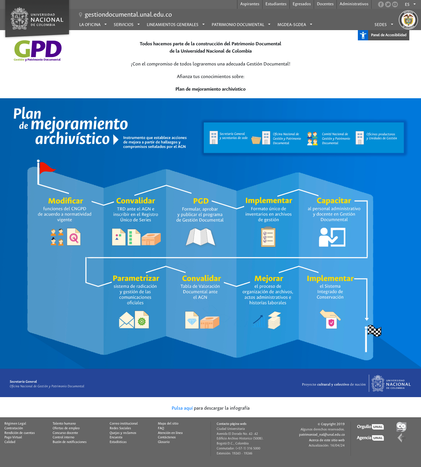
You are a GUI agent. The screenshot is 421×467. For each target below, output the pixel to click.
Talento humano (64, 423)
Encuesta (116, 437)
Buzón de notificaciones (70, 442)
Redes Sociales (120, 428)
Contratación (13, 428)
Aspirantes (249, 4)
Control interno (63, 437)
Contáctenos (167, 437)
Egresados (302, 4)
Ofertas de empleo (66, 428)
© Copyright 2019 (331, 424)
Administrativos (354, 4)
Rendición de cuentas (19, 433)
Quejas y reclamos (123, 433)
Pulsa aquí (182, 408)
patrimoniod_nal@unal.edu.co (322, 435)
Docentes (325, 4)
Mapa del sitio (168, 423)
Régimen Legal (15, 423)
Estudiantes (276, 4)
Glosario (164, 442)
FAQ (161, 428)
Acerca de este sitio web (327, 440)
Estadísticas (118, 442)
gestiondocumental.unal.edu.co (128, 14)
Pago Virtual (13, 437)
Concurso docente (65, 433)
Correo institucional (124, 423)
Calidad (9, 442)
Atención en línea (170, 433)
